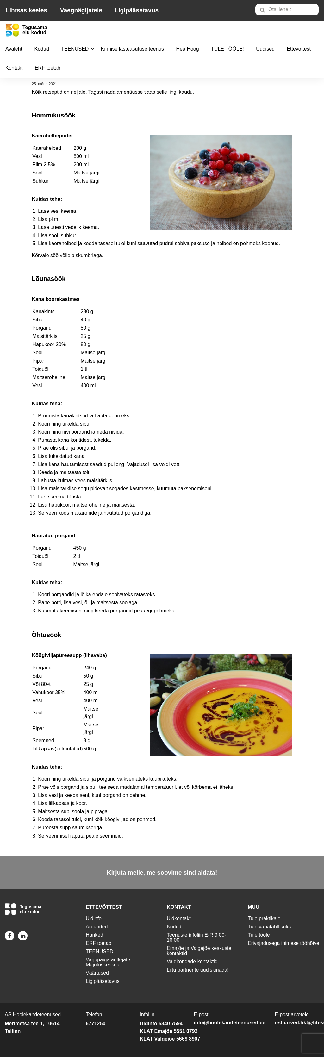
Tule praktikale (264, 918)
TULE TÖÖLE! (227, 49)
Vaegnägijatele (81, 10)
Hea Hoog (187, 49)
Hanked (94, 935)
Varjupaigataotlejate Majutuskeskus (108, 962)
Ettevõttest (299, 49)
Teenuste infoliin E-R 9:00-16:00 (196, 937)
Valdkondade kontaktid (192, 961)
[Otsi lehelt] (287, 9)
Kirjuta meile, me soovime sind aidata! (162, 872)
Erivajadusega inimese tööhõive (283, 943)
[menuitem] (289, 9)
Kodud (41, 49)
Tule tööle (259, 935)
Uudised (265, 49)
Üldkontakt (179, 918)
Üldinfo (94, 918)
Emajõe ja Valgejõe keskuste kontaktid (199, 951)
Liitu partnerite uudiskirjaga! (198, 969)
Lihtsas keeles (26, 10)
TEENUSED (75, 49)
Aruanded (97, 926)
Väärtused (97, 973)
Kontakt (13, 68)
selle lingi (167, 92)
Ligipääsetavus (137, 10)
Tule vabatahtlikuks (269, 926)
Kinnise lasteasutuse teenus (132, 49)
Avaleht (13, 49)
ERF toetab (47, 68)
